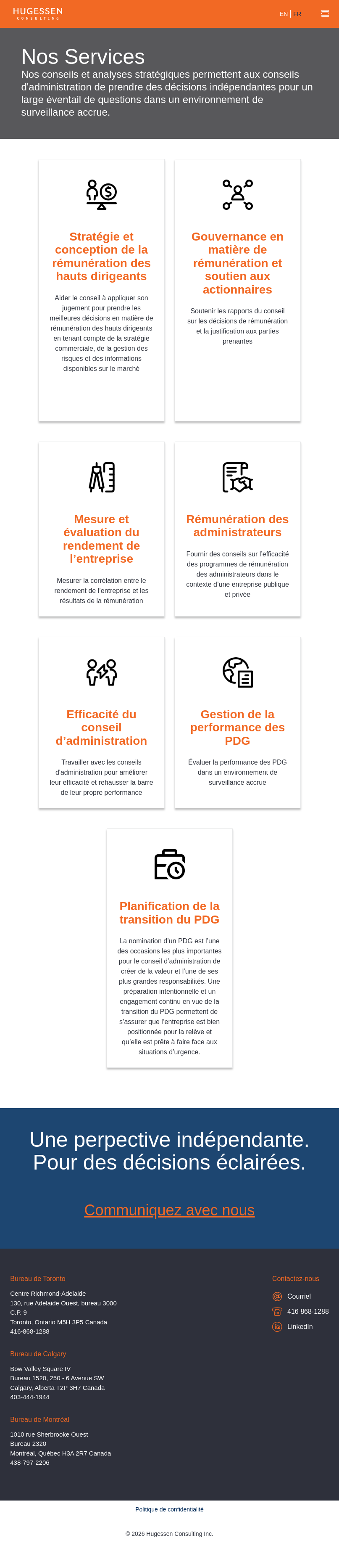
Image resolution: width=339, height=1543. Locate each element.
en (284, 14)
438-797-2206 (29, 1462)
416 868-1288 (300, 1312)
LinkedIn (292, 1327)
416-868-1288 (29, 1331)
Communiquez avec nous (169, 1210)
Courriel (291, 1296)
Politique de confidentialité (169, 1509)
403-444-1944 (29, 1396)
